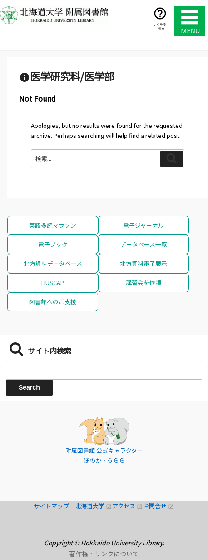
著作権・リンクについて (104, 553)
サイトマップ (54, 506)
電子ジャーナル (143, 225)
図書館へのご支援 (52, 301)
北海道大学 (93, 506)
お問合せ (158, 506)
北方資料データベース (53, 263)
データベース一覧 (143, 244)
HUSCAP (52, 282)
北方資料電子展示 (143, 263)
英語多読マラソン (52, 225)
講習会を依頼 (143, 282)
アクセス (127, 506)
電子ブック (53, 244)
